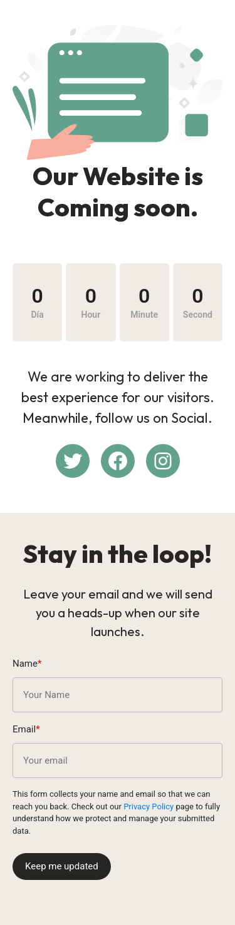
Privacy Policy (148, 806)
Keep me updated (61, 866)
